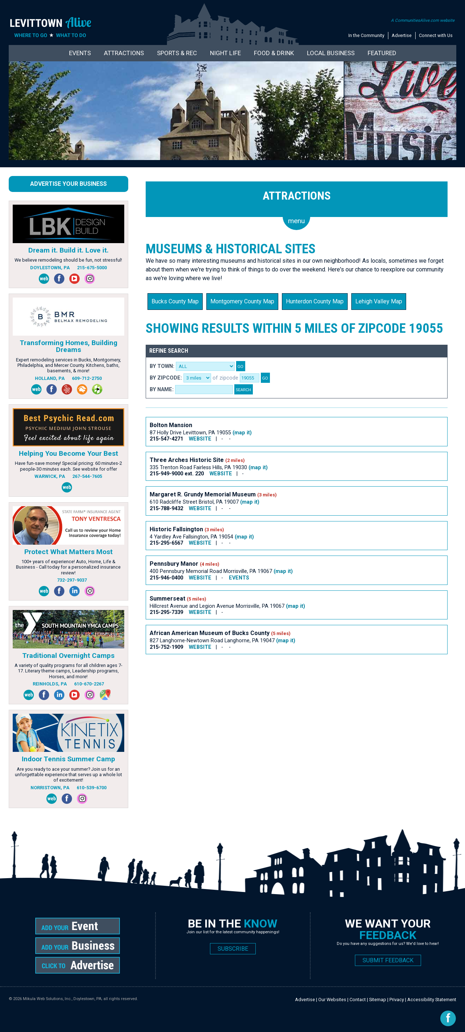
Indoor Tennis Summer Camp (68, 759)
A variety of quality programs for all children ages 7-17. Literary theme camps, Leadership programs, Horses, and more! (68, 671)
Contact (357, 999)
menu (296, 221)
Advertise (402, 35)
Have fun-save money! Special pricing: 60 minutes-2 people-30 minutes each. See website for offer (68, 465)
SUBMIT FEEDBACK (388, 960)
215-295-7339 (166, 612)
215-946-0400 (166, 578)
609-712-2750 (87, 378)
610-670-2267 (89, 684)
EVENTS (239, 578)
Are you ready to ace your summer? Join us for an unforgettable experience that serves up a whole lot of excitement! (68, 774)
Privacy (396, 999)
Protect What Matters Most (68, 552)
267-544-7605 (87, 476)
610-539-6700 (91, 787)
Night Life (225, 53)
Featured (382, 53)
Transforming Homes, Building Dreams (68, 346)
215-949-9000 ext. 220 (177, 474)
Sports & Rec (177, 53)
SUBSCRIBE (233, 948)
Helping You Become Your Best (68, 453)
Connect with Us (436, 35)
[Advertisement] (278, 684)
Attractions (124, 53)
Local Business (331, 53)
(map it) (242, 433)
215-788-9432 (166, 508)
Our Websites (332, 999)
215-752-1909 (166, 647)
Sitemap (377, 999)
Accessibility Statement (431, 999)
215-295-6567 (166, 543)
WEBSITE (200, 439)
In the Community (366, 35)
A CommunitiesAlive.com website (422, 20)
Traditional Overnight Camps (68, 655)
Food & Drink (274, 53)
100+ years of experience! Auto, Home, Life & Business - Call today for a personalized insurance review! (68, 567)
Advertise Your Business (68, 183)
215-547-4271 (166, 439)
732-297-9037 (72, 580)
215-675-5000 (92, 267)
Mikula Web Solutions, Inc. (47, 998)
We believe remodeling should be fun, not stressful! (68, 260)
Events (80, 53)
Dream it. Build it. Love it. (68, 250)
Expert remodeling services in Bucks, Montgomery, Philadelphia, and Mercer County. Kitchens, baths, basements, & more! (68, 365)
